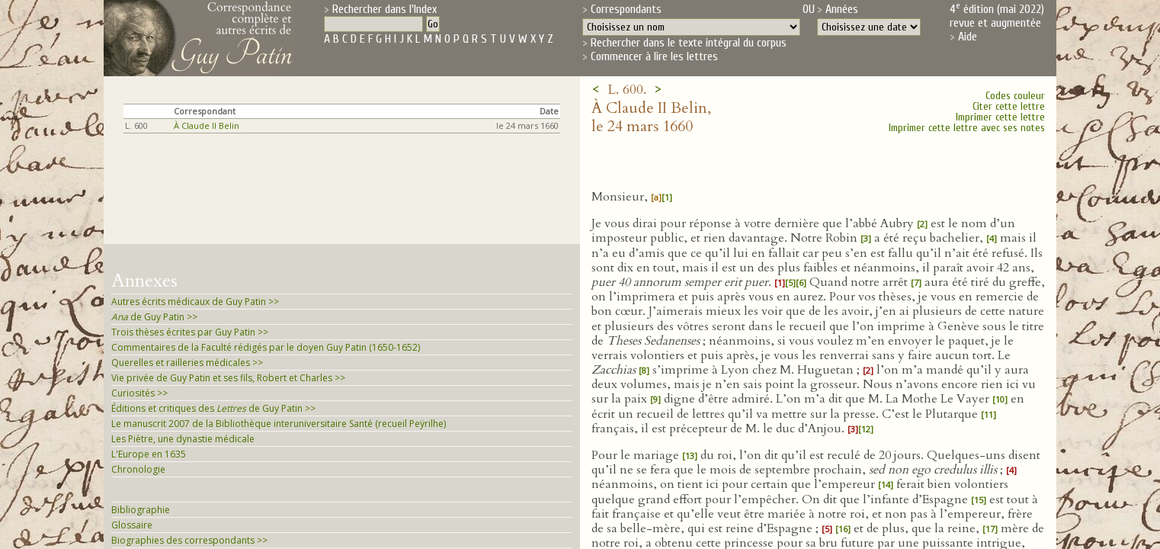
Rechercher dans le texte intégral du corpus (689, 43)
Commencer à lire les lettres (654, 56)
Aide (967, 36)
